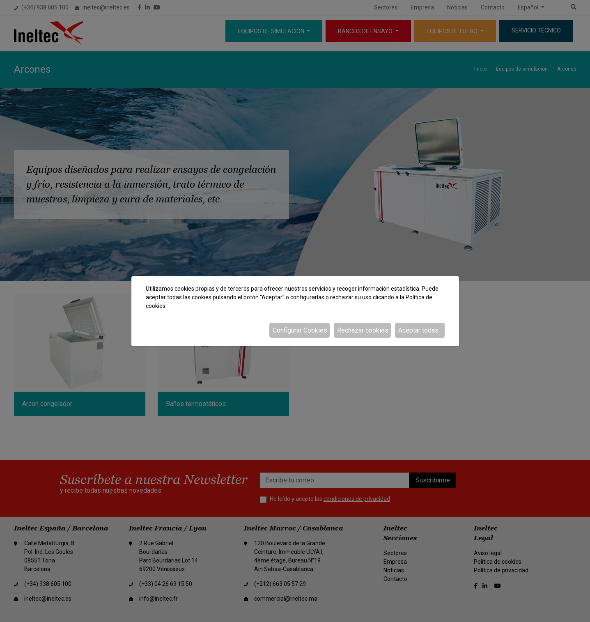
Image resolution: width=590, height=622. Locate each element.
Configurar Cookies (300, 330)
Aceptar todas (418, 330)
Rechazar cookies (362, 330)
